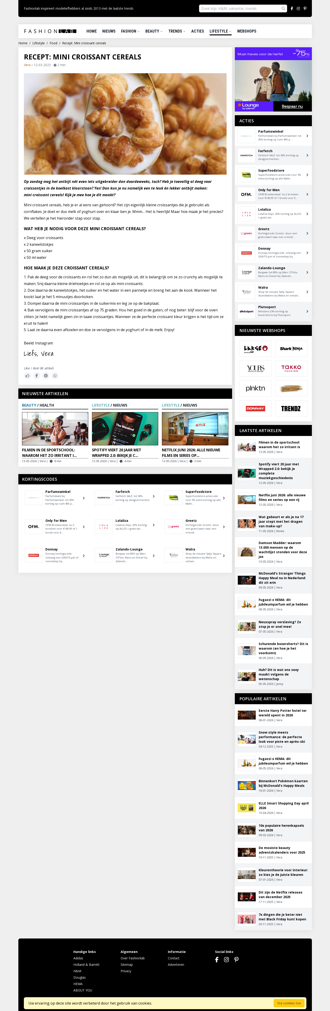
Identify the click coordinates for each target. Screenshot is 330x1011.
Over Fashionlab (133, 958)
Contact (174, 958)
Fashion (130, 31)
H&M (77, 971)
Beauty (154, 31)
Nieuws (109, 31)
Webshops (246, 31)
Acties (197, 31)
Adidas (78, 958)
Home (91, 31)
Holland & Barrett (86, 964)
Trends (177, 31)
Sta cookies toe (289, 1003)
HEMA (78, 984)
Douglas (79, 977)
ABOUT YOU (82, 990)
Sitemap (127, 964)
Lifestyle (221, 31)
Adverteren (176, 964)
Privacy (126, 971)
